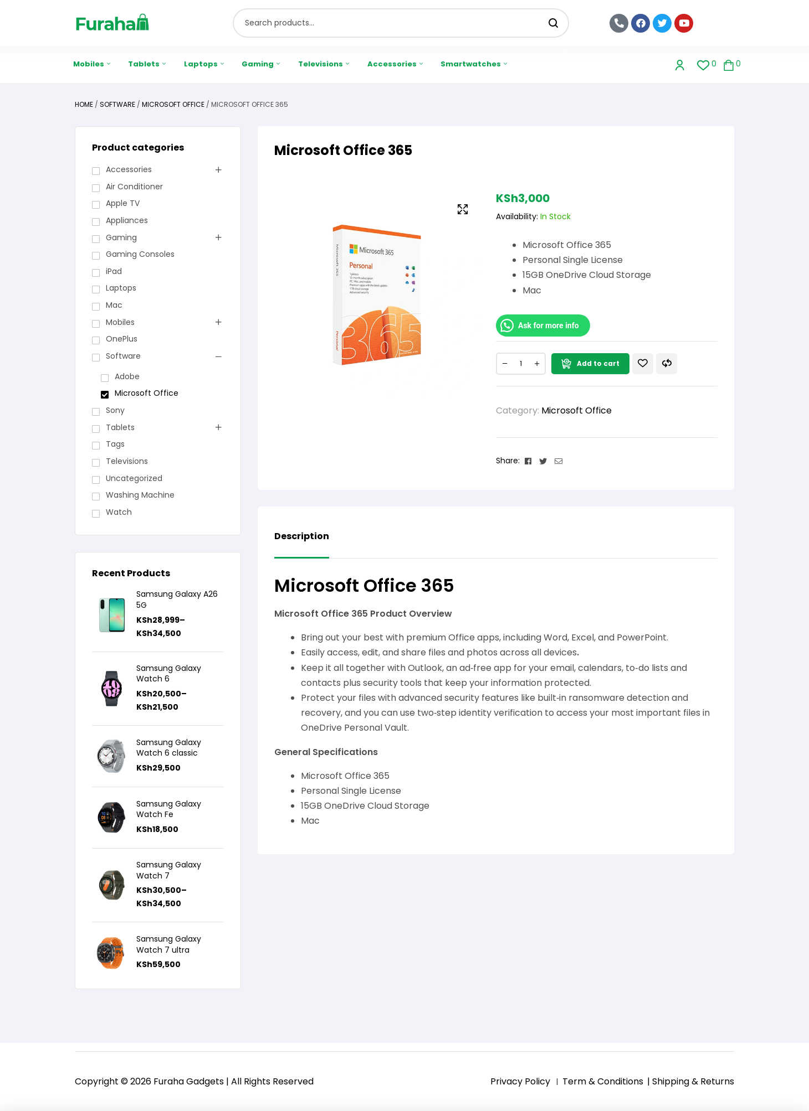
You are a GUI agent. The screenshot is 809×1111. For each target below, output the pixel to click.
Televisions (127, 461)
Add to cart (598, 363)
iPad (114, 271)
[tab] (301, 544)
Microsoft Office (173, 104)
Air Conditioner (134, 186)
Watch (119, 512)
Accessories (129, 169)
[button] (462, 209)
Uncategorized (134, 478)
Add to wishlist (642, 363)
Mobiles (120, 322)
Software (117, 104)
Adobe (127, 376)
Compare (666, 363)
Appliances (127, 220)
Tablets (120, 427)
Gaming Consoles (140, 254)
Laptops (121, 287)
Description (301, 536)
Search (554, 23)
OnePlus (121, 338)
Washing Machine (140, 494)
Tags (115, 443)
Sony (115, 410)
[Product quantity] (521, 364)
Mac (114, 305)
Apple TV (123, 203)
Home (84, 104)
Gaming (121, 237)
